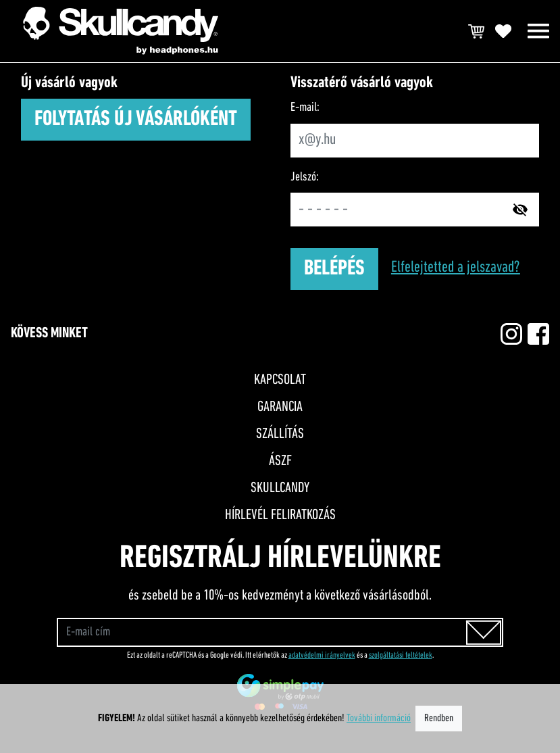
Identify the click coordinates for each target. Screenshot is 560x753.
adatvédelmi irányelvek (321, 655)
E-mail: (305, 107)
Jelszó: (304, 177)
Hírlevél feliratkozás (280, 515)
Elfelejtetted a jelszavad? (455, 268)
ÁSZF (280, 461)
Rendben (438, 718)
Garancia (280, 407)
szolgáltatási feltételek (400, 655)
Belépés (334, 269)
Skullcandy (280, 488)
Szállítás (280, 434)
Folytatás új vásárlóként (135, 119)
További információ (379, 718)
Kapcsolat (280, 380)
